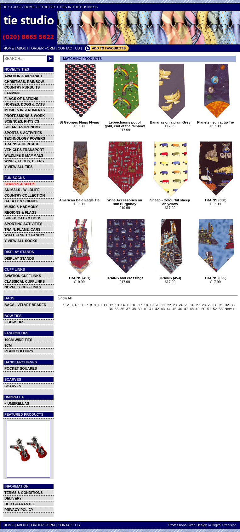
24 (180, 305)
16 (134, 305)
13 (117, 305)
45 (174, 309)
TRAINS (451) (80, 276)
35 (116, 309)
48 (192, 309)
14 (123, 305)
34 (110, 309)
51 (209, 309)
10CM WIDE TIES (18, 340)
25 (186, 305)
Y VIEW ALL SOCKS (20, 241)
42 (157, 309)
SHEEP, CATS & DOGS (23, 218)
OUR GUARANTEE (19, 504)
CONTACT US (69, 48)
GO (50, 58)
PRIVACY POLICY (18, 510)
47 (186, 309)
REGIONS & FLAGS (20, 212)
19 (152, 305)
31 (221, 305)
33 (233, 305)
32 (227, 305)
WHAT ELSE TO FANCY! (24, 235)
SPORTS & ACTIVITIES (23, 133)
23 (175, 305)
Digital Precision (224, 525)
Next (228, 309)
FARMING (12, 93)
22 (169, 305)
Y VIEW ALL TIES (18, 167)
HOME (8, 48)
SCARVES (12, 386)
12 (111, 305)
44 (168, 309)
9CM (8, 345)
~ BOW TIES (14, 322)
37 (128, 309)
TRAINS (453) (171, 276)
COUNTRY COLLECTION (24, 195)
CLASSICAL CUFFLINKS (24, 281)
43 (163, 309)
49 (197, 309)
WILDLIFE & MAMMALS (23, 155)
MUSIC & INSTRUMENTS (24, 110)
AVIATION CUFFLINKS (22, 276)
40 (145, 309)
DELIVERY (13, 498)
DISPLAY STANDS (19, 258)
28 (204, 305)
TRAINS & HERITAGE (21, 144)
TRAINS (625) (216, 276)
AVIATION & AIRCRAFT (23, 76)
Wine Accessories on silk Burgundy (125, 200)
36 (122, 309)
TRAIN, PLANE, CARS (22, 229)
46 (180, 309)
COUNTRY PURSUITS (22, 87)
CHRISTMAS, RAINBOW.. (25, 82)
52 (215, 309)
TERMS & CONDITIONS (23, 492)
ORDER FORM (43, 48)
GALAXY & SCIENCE (21, 201)
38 (134, 309)
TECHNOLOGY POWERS (24, 138)
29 (209, 305)
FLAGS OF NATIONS (21, 99)
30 (215, 305)
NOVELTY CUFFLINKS (22, 287)
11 (105, 305)
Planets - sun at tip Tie (216, 120)
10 (99, 305)
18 (146, 305)
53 (221, 309)
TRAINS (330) (216, 198)
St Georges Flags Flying (80, 120)
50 (203, 309)
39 (139, 309)
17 (140, 305)
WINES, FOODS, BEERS (24, 161)
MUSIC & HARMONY (21, 207)
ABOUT (22, 48)
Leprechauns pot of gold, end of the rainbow (125, 122)
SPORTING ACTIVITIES (23, 224)
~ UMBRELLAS (16, 403)
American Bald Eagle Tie (80, 198)
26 (192, 305)
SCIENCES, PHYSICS (21, 121)
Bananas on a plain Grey (171, 120)
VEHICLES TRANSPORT (24, 150)
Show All (64, 298)
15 (128, 305)
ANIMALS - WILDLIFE (22, 190)
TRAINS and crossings (125, 276)
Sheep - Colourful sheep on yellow (171, 200)
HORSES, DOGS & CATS (24, 104)
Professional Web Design (188, 525)
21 (163, 305)
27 (198, 305)
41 (151, 309)
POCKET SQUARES (20, 368)
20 (157, 305)
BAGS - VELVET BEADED (25, 305)
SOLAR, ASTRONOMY (22, 127)
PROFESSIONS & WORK (24, 116)
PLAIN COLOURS (18, 351)
